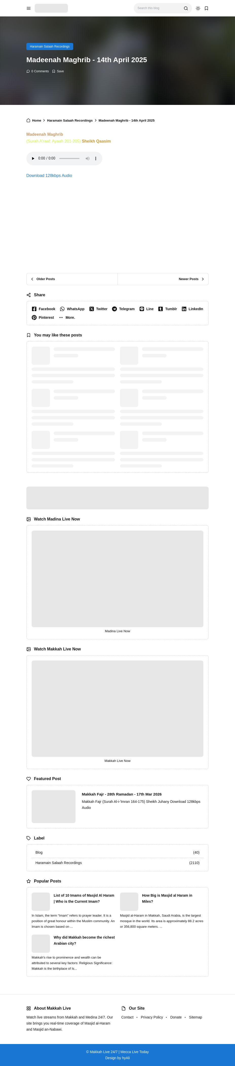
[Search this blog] (159, 8)
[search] (186, 8)
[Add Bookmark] (58, 71)
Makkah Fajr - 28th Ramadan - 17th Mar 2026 (122, 794)
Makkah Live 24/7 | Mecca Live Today (119, 1052)
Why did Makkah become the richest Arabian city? (84, 940)
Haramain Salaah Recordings (50, 46)
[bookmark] (206, 8)
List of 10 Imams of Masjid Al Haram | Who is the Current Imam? (84, 898)
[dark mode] (198, 8)
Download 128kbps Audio (49, 175)
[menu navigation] (28, 8)
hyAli (126, 1058)
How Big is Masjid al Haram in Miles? (167, 898)
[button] (67, 317)
